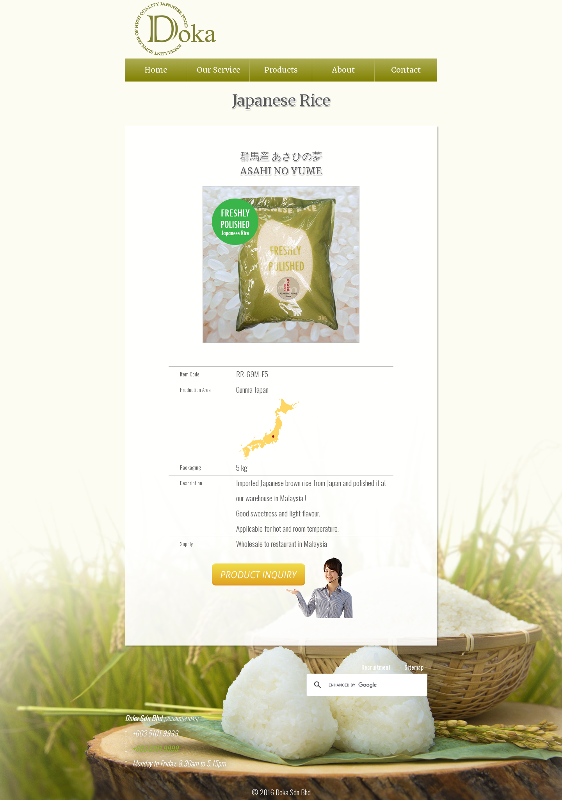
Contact (406, 70)
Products (281, 70)
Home (155, 70)
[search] (366, 685)
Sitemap (413, 667)
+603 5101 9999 (153, 748)
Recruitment (376, 667)
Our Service (218, 70)
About (343, 70)
